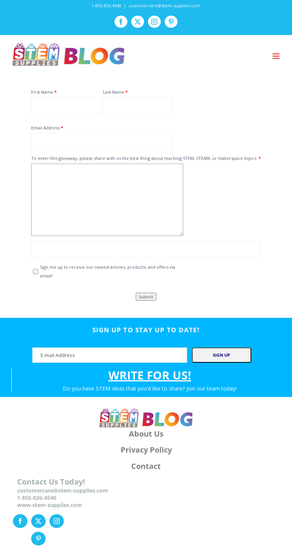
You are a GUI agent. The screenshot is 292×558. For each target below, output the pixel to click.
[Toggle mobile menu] (277, 56)
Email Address (45, 128)
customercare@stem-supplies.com (164, 5)
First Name (42, 92)
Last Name (113, 92)
